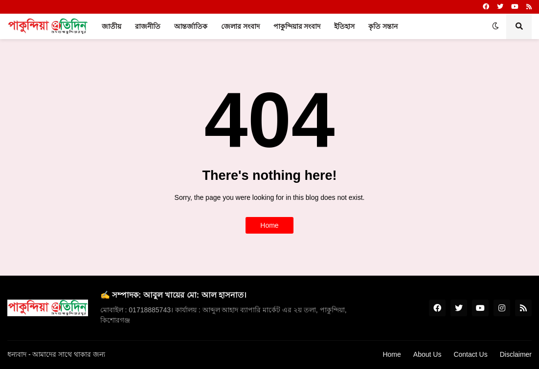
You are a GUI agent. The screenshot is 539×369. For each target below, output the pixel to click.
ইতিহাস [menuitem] (344, 26)
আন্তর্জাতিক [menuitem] (190, 26)
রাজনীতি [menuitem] (147, 26)
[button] (495, 26)
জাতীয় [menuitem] (111, 26)
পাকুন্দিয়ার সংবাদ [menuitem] (297, 26)
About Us (427, 354)
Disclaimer (516, 354)
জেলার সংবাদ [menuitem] (240, 26)
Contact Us (470, 354)
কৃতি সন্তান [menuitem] (383, 26)
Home (269, 225)
